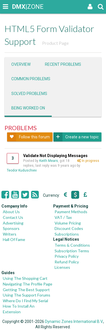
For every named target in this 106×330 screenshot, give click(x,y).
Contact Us (13, 217)
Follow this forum (28, 136)
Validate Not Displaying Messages (55, 155)
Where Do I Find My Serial (25, 300)
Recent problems (63, 64)
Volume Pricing (68, 223)
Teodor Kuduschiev (22, 170)
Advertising (13, 223)
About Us (11, 211)
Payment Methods (71, 211)
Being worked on (28, 108)
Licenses (62, 267)
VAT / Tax (63, 217)
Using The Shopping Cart (25, 278)
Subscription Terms (72, 250)
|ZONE (17, 6)
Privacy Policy (67, 256)
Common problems (30, 79)
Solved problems (29, 93)
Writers (9, 234)
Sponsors (11, 228)
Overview (21, 64)
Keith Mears (48, 161)
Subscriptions (67, 234)
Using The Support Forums (26, 295)
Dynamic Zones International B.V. (74, 321)
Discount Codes (69, 228)
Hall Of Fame (14, 239)
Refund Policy (67, 261)
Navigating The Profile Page (27, 284)
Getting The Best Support (26, 289)
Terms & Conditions (72, 245)
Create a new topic (76, 136)
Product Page (55, 43)
